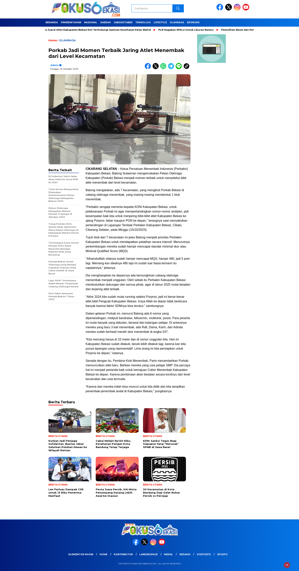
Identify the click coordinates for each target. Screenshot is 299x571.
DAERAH (105, 22)
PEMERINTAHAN (71, 22)
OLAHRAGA (177, 22)
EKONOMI (193, 22)
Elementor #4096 (80, 554)
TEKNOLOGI (143, 22)
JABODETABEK (123, 22)
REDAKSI (184, 554)
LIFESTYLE (160, 22)
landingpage (148, 554)
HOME (103, 554)
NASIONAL (90, 22)
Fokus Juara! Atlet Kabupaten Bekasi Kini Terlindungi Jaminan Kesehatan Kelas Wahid (97, 29)
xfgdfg (222, 554)
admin (54, 65)
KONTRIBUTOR (123, 554)
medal (168, 554)
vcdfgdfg (204, 554)
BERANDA (52, 22)
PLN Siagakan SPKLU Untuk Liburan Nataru (187, 29)
